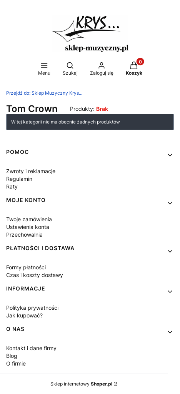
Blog (11, 355)
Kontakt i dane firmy (31, 348)
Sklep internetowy (81, 384)
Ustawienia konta (27, 227)
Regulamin (19, 178)
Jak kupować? (24, 315)
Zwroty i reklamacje (30, 171)
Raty (12, 186)
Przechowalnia (24, 234)
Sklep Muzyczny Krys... (44, 93)
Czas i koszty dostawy (34, 275)
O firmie (16, 363)
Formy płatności (26, 267)
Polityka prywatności (32, 307)
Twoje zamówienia (29, 219)
